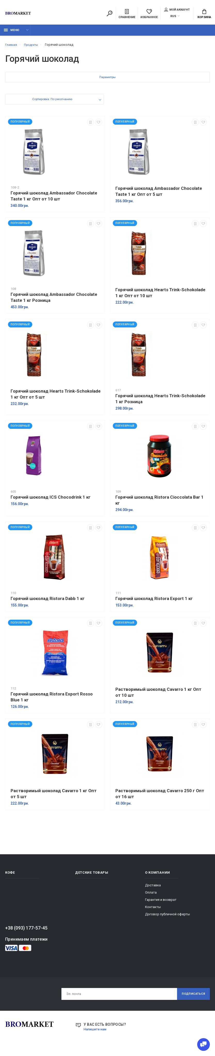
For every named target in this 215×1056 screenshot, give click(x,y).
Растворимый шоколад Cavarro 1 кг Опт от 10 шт (158, 695)
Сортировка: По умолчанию (52, 102)
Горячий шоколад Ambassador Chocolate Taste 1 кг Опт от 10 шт (54, 198)
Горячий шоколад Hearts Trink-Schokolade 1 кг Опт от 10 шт (160, 295)
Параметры (107, 81)
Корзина (204, 14)
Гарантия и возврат (161, 902)
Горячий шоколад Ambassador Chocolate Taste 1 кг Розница (54, 300)
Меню (11, 33)
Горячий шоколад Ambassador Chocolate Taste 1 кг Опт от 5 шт (158, 194)
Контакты (153, 910)
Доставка (153, 888)
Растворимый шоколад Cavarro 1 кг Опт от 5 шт (54, 796)
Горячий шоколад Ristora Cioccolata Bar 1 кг (159, 502)
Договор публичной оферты (167, 917)
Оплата (151, 895)
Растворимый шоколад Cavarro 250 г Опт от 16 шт (159, 796)
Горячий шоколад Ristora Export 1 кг (154, 601)
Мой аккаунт (177, 10)
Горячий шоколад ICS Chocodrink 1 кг (51, 500)
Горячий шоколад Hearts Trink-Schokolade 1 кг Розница (160, 401)
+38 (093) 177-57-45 (26, 930)
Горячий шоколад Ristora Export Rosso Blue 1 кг (52, 699)
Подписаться (191, 997)
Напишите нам (96, 1033)
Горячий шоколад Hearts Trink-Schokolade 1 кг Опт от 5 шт (56, 396)
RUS (173, 16)
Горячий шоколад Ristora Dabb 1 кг (48, 601)
